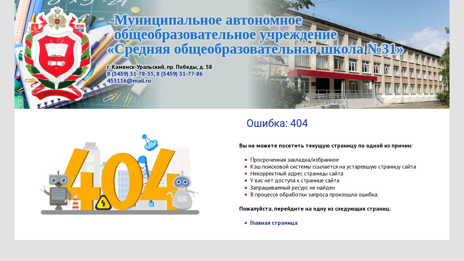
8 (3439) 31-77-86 (179, 73)
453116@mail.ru (129, 80)
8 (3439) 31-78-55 (130, 73)
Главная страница (274, 222)
